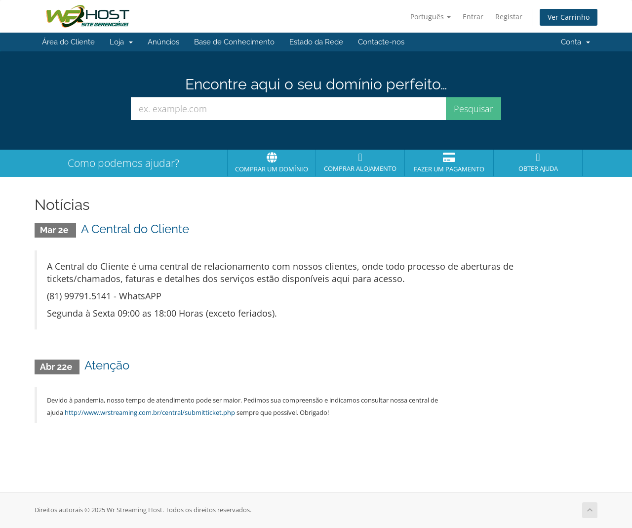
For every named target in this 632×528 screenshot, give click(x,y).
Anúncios (163, 42)
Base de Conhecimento (234, 42)
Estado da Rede (316, 42)
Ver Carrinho (569, 17)
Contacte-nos (381, 42)
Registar (508, 16)
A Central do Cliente (135, 229)
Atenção (106, 365)
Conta (575, 42)
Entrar (473, 16)
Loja (121, 42)
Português (430, 16)
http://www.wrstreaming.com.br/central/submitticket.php (150, 412)
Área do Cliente (68, 42)
